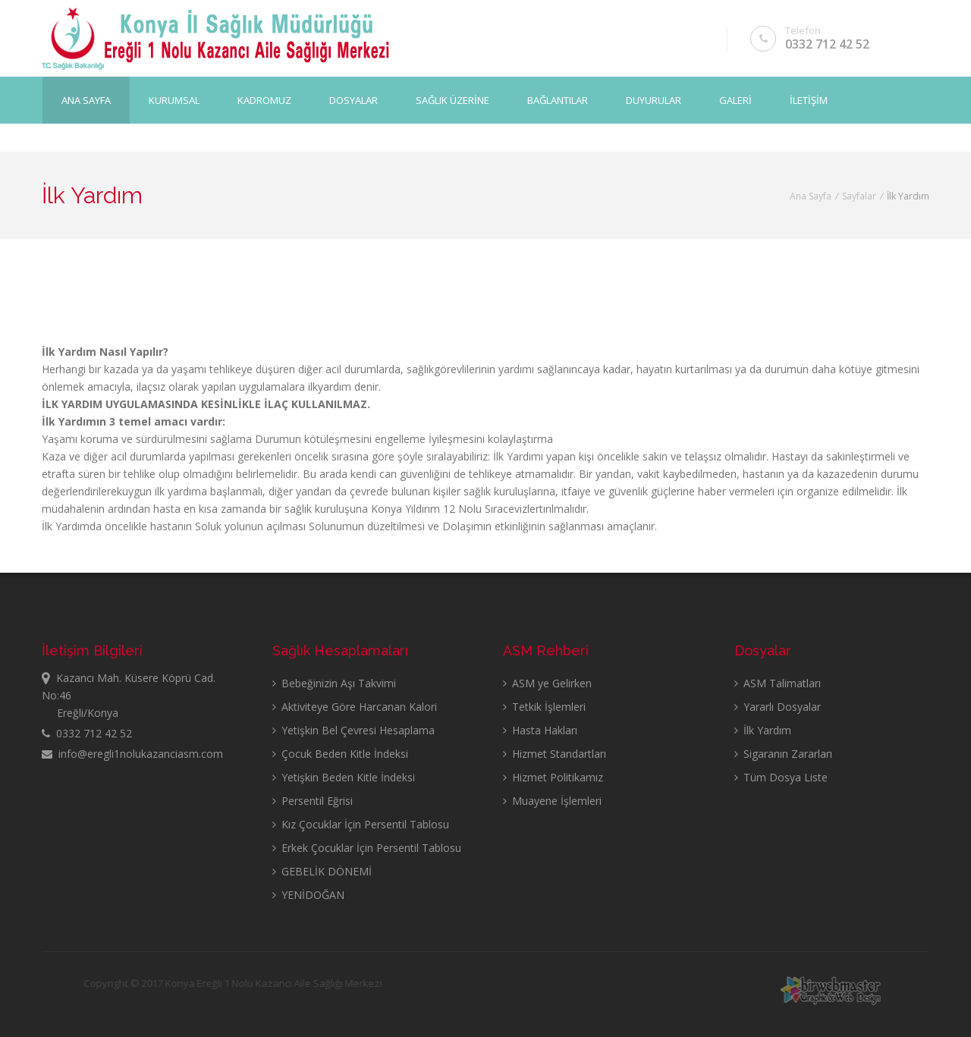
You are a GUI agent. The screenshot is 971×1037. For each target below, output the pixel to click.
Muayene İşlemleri (552, 800)
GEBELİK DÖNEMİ (322, 871)
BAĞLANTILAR (557, 99)
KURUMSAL (174, 99)
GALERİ (735, 99)
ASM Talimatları (777, 683)
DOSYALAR (353, 99)
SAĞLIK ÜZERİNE (452, 99)
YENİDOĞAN (308, 895)
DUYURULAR (653, 99)
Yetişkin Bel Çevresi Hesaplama (353, 730)
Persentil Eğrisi (312, 800)
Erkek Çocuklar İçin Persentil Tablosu (366, 848)
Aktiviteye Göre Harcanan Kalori (354, 706)
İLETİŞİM (809, 99)
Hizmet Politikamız (553, 777)
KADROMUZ (264, 99)
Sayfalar (859, 196)
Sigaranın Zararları (783, 753)
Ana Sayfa (86, 99)
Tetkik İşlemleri (544, 706)
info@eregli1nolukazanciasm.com (132, 753)
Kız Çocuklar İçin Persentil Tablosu (360, 824)
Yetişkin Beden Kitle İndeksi (343, 777)
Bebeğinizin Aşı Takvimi (334, 683)
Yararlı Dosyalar (777, 706)
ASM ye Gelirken (547, 683)
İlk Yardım (762, 730)
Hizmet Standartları (554, 753)
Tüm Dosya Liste (781, 777)
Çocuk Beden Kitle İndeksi (340, 753)
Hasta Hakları (540, 730)
